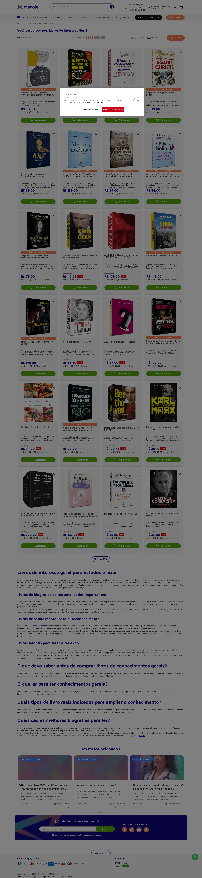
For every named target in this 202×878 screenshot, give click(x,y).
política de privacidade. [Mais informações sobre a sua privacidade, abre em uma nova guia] (95, 102)
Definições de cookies (91, 109)
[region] (102, 102)
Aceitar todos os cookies (113, 109)
